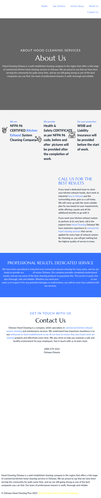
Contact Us (92, 12)
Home (44, 6)
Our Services (59, 6)
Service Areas (77, 6)
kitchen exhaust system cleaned (74, 279)
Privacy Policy (45, 493)
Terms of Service (61, 493)
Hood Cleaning (79, 224)
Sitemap (74, 493)
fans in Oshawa (75, 196)
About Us (93, 6)
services (28, 272)
